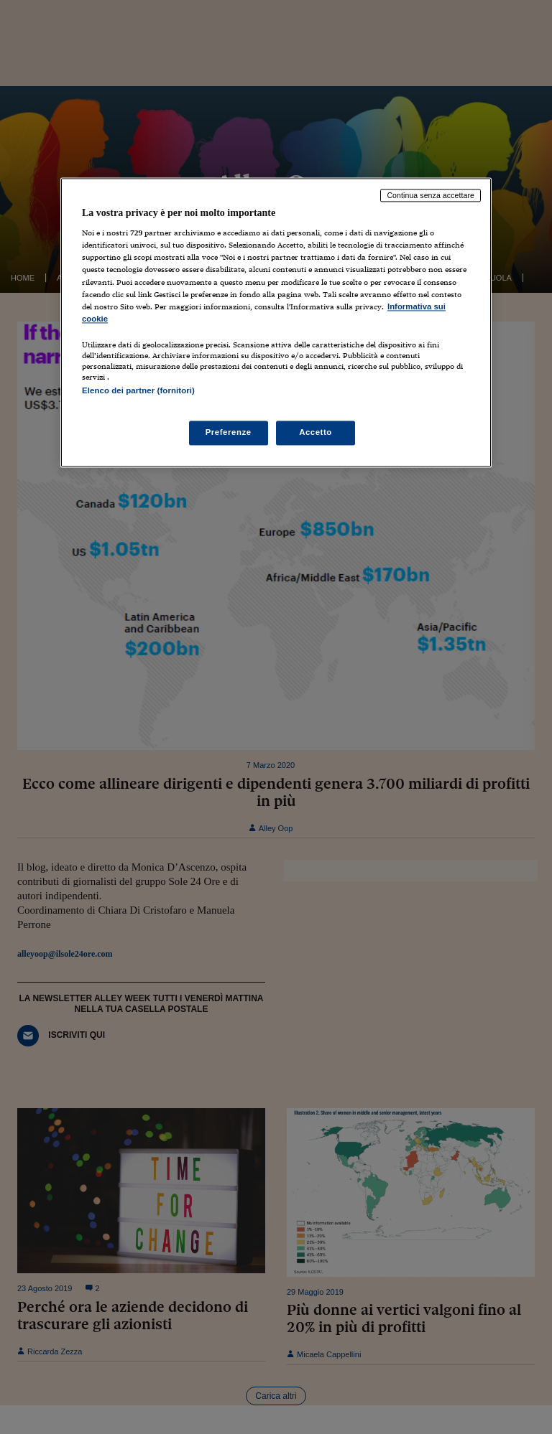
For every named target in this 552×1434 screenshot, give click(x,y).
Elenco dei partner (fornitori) (138, 390)
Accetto (315, 432)
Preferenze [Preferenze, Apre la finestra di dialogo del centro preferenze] (229, 432)
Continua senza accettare (430, 195)
